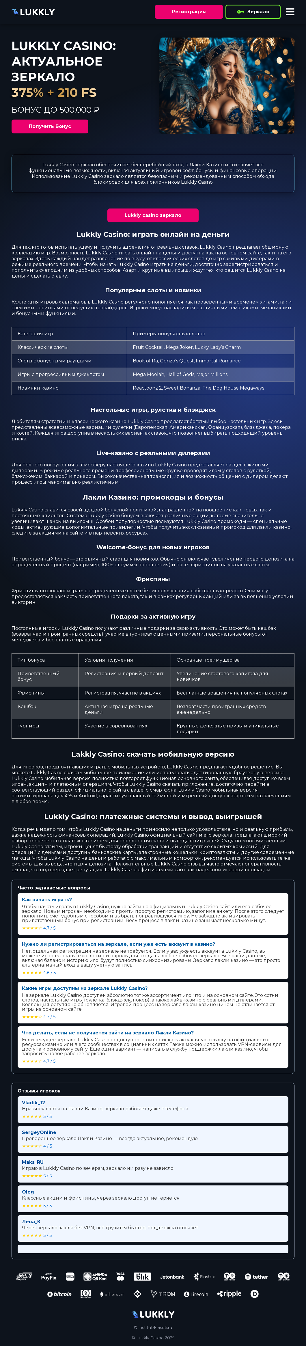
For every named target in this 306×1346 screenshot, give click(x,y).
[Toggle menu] (290, 12)
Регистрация (189, 11)
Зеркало (253, 12)
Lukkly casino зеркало (153, 215)
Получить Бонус (50, 126)
